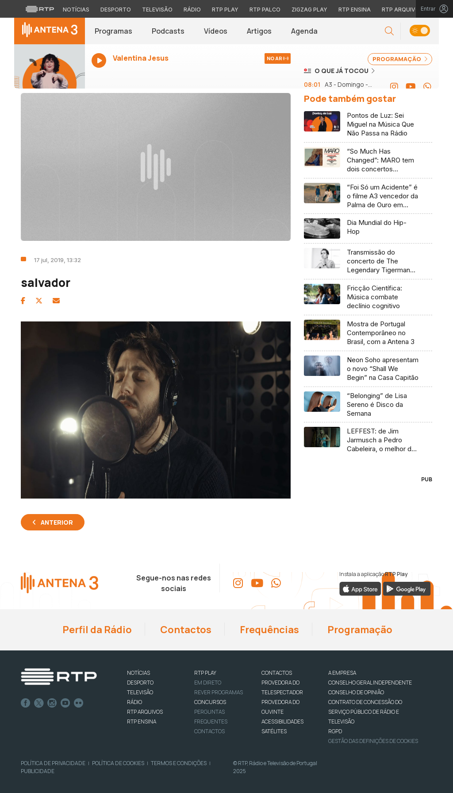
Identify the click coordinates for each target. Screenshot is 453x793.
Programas (113, 31)
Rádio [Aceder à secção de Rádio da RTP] (192, 9)
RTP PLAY (205, 673)
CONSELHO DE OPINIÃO (356, 692)
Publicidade (37, 771)
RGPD (335, 731)
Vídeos (215, 31)
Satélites (274, 731)
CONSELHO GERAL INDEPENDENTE (370, 682)
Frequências (268, 629)
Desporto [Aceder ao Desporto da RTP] (115, 9)
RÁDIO (134, 702)
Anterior (57, 522)
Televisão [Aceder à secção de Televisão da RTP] (157, 9)
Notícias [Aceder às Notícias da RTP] (76, 9)
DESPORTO (140, 682)
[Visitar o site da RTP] (40, 9)
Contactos (184, 629)
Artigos (259, 31)
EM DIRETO (207, 682)
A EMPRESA (342, 673)
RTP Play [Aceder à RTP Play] (225, 9)
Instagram (52, 703)
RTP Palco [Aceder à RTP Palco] (265, 9)
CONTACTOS (276, 673)
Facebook (26, 703)
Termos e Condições (179, 763)
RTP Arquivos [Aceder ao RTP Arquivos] (402, 9)
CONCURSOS (210, 702)
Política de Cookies (118, 763)
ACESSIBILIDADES (282, 721)
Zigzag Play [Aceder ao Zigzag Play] (309, 9)
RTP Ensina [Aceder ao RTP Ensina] (354, 9)
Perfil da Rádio (96, 629)
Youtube (65, 703)
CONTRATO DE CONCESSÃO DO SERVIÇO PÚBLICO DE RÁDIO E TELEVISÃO (365, 711)
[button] (389, 31)
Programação (359, 629)
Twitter (39, 703)
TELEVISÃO (140, 692)
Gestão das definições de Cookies (373, 741)
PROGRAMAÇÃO (399, 59)
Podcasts (168, 31)
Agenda (304, 31)
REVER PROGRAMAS (218, 692)
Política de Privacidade (53, 763)
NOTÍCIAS (138, 673)
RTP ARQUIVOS (145, 712)
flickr (79, 703)
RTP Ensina (141, 721)
